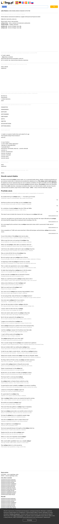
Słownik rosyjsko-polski (8, 494)
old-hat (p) (8, 153)
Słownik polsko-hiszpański (8, 483)
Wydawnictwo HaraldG (22, 93)
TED (57, 199)
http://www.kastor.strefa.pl (22, 64)
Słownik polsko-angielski (8, 479)
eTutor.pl (3, 474)
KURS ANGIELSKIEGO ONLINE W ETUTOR (15, 10)
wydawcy (29, 104)
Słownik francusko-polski (8, 489)
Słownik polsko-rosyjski (8, 486)
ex (6, 150)
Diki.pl (2, 475)
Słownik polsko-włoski (7, 482)
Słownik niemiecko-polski (8, 493)
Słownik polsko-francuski (8, 481)
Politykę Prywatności (15, 514)
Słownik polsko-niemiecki (8, 485)
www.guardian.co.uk (53, 215)
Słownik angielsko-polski (8, 487)
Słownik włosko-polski (7, 490)
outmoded (8, 154)
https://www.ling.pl (18, 515)
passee (7, 158)
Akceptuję (29, 520)
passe (7, 156)
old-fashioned (9, 151)
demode (26, 148)
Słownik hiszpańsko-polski (8, 491)
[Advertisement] (29, 81)
